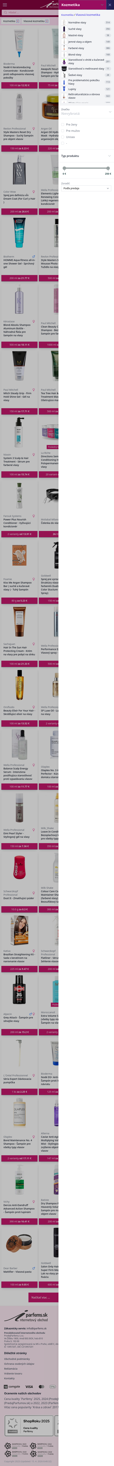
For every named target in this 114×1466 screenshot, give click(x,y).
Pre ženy (71, 124)
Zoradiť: (65, 183)
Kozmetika (67, 14)
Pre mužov (73, 131)
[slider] (64, 168)
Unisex (70, 137)
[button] (57, 733)
